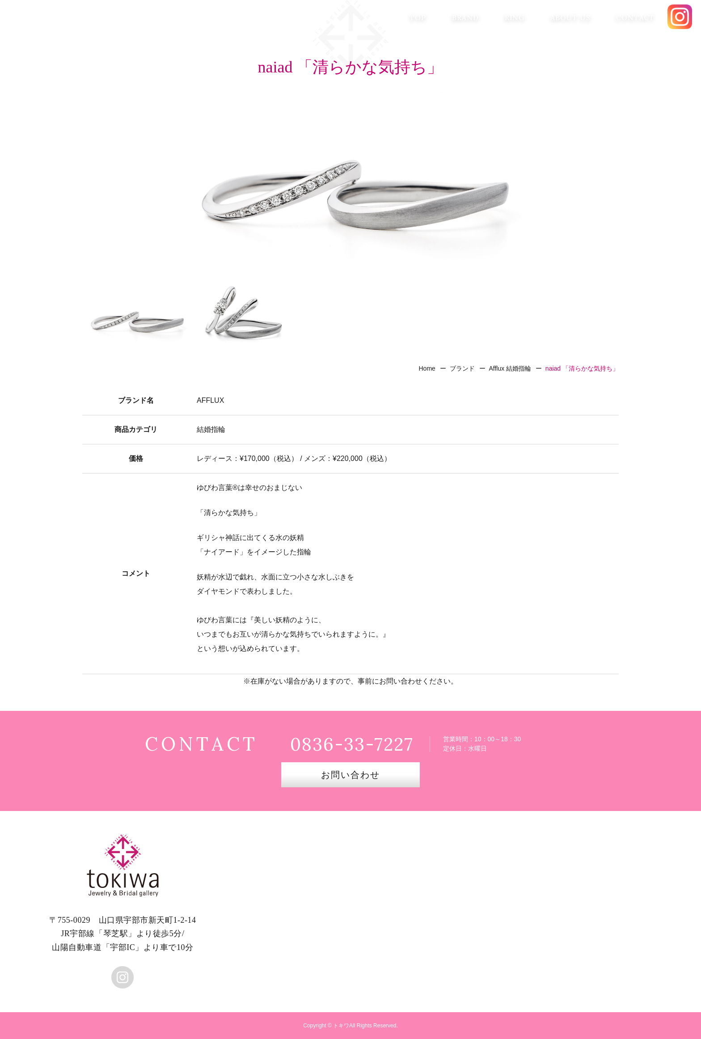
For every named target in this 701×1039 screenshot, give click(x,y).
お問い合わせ (350, 775)
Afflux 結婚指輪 (510, 368)
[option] (350, 181)
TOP (418, 17)
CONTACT (635, 17)
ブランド (462, 368)
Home (426, 368)
